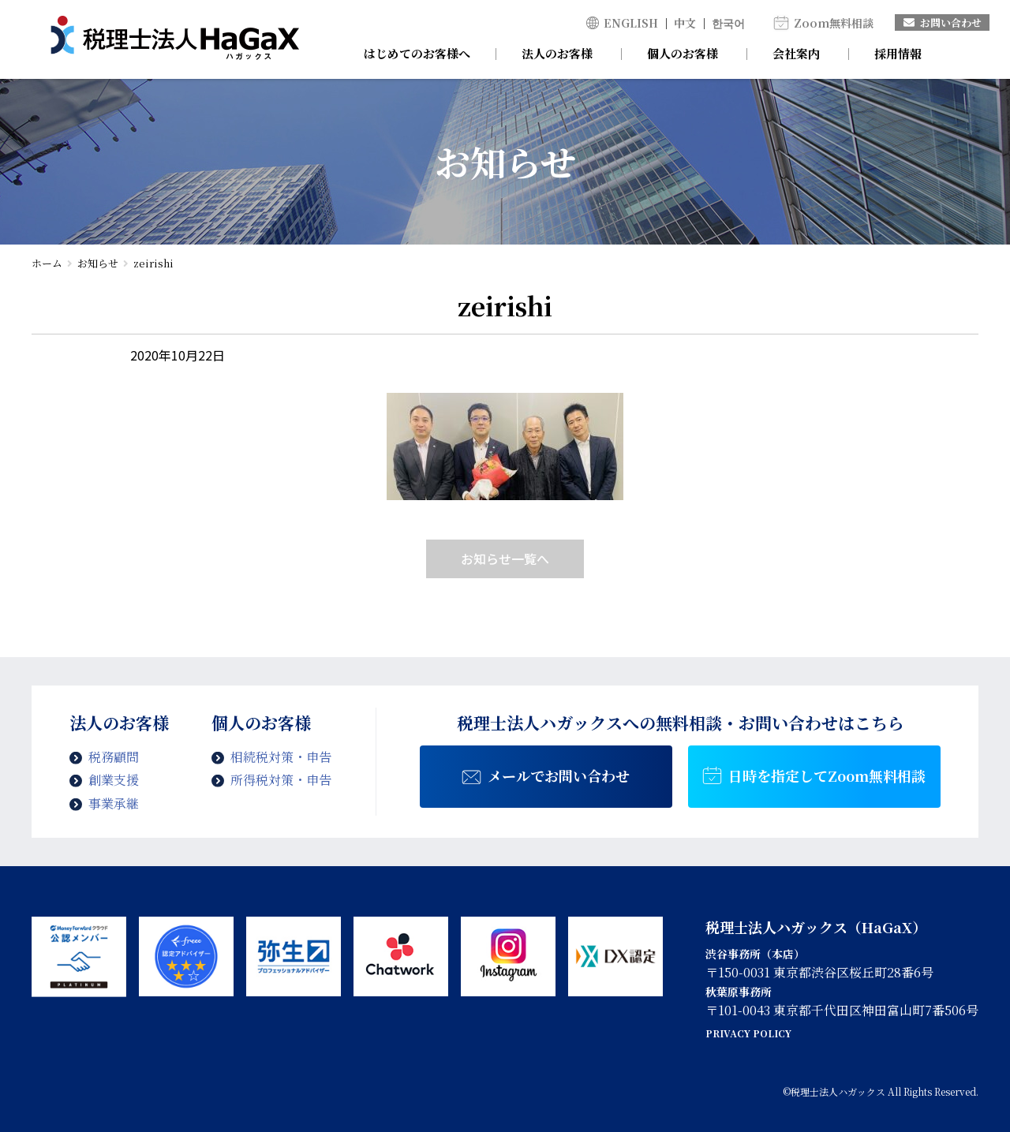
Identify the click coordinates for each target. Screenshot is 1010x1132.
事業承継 (113, 803)
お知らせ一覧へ (505, 558)
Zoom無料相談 (833, 23)
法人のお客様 (557, 53)
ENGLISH (631, 23)
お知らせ (97, 263)
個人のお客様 (682, 53)
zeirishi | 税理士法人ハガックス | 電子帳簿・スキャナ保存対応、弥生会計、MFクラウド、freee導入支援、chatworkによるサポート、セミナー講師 (174, 39)
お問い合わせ (942, 22)
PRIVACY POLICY (748, 1033)
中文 (685, 23)
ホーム (47, 263)
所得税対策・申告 (280, 780)
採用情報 (898, 53)
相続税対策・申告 (280, 757)
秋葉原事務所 (738, 991)
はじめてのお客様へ (417, 53)
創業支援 (113, 780)
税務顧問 (113, 757)
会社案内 (796, 53)
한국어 (728, 23)
